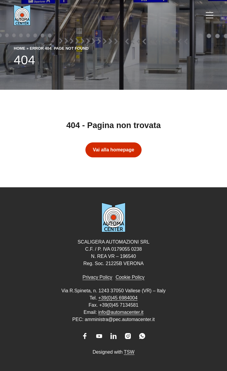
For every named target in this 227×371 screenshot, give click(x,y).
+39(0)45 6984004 (117, 297)
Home (19, 48)
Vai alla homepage (113, 149)
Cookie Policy (130, 277)
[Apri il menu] (209, 15)
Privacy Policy (97, 277)
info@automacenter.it (120, 312)
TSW (129, 352)
